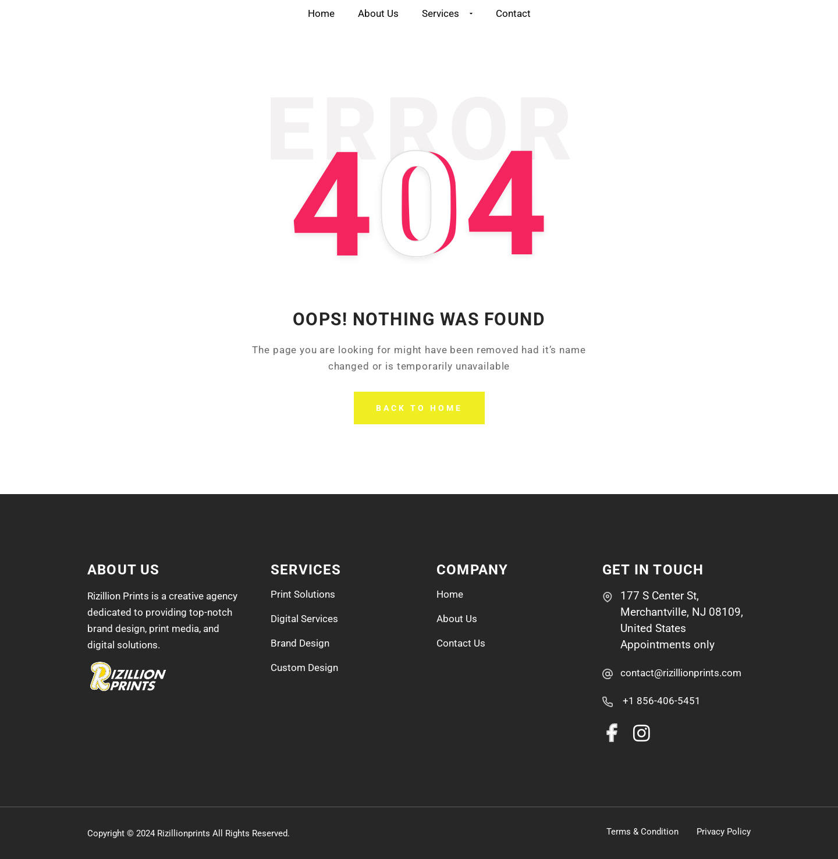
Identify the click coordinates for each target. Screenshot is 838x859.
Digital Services (304, 618)
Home (321, 13)
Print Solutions (303, 594)
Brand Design (300, 643)
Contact (513, 13)
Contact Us (460, 643)
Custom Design (304, 667)
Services (447, 13)
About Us (378, 13)
